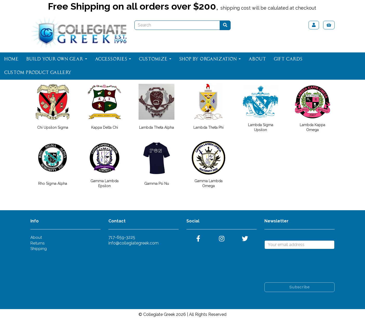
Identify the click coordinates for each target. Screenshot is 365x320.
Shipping (38, 248)
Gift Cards (288, 59)
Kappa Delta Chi (104, 127)
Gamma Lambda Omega (208, 183)
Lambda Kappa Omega (312, 127)
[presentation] (303, 266)
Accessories (113, 59)
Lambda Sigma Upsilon (260, 127)
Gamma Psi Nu (156, 183)
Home (11, 59)
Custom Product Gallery (37, 73)
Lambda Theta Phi (208, 127)
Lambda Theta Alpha (156, 127)
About (257, 59)
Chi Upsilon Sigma (52, 127)
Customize (155, 59)
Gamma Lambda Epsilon (104, 183)
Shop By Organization (210, 59)
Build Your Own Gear (56, 59)
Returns (37, 243)
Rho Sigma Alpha (52, 183)
